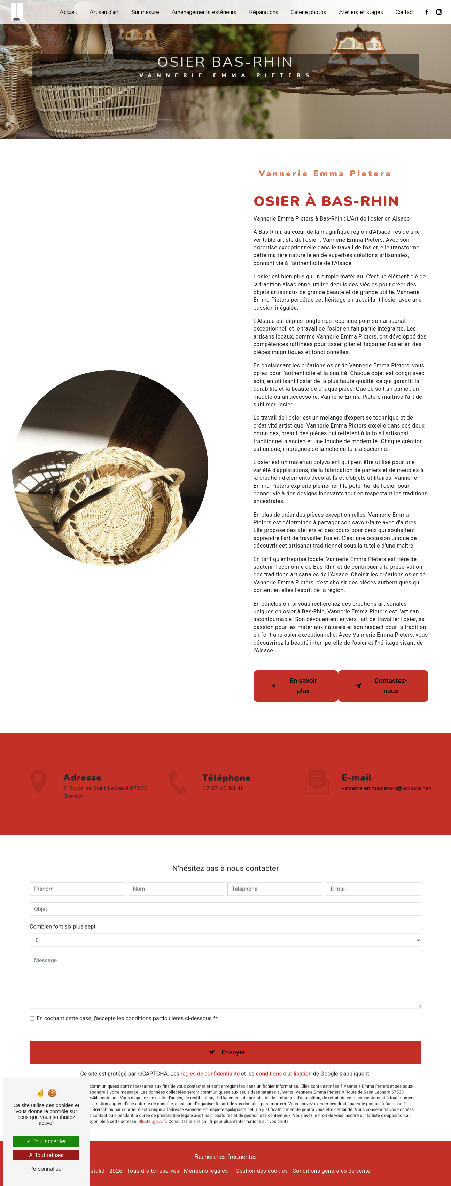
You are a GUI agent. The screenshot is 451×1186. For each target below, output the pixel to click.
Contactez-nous (379, 686)
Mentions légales (206, 1171)
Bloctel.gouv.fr (152, 1111)
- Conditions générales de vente (329, 1171)
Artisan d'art (104, 12)
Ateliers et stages (361, 12)
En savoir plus (292, 686)
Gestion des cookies (261, 1171)
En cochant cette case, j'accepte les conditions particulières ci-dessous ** (127, 1008)
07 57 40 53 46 (223, 799)
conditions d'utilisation (284, 1063)
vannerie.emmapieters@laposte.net (386, 778)
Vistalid (95, 1171)
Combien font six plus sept (62, 916)
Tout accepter (46, 1141)
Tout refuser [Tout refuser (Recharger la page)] (46, 1155)
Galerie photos (308, 12)
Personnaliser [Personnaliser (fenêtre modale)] (46, 1169)
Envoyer (233, 1042)
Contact (405, 12)
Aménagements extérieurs (204, 12)
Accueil (68, 12)
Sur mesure (145, 12)
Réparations (263, 12)
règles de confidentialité (210, 1063)
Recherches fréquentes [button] (225, 1157)
